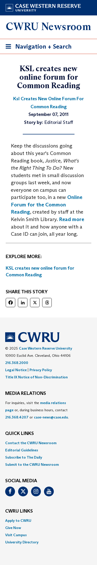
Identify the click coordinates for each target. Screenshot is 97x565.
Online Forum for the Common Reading (46, 204)
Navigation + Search (37, 47)
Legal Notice (16, 370)
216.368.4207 (16, 417)
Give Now (13, 527)
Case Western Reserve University (45, 348)
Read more (71, 219)
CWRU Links (19, 511)
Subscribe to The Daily (23, 457)
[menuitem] (48, 442)
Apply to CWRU (18, 520)
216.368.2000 (16, 362)
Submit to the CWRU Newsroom (32, 464)
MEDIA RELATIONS (25, 393)
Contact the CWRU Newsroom (31, 443)
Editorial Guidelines (21, 450)
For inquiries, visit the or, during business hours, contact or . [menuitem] (37, 410)
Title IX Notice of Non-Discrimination (36, 377)
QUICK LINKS (19, 433)
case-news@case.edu (51, 417)
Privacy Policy (40, 370)
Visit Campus (16, 535)
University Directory (22, 542)
